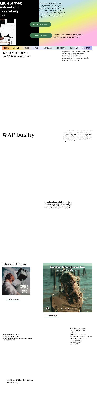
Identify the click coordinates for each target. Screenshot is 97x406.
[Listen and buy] (14, 299)
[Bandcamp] (40, 24)
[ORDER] (41, 35)
